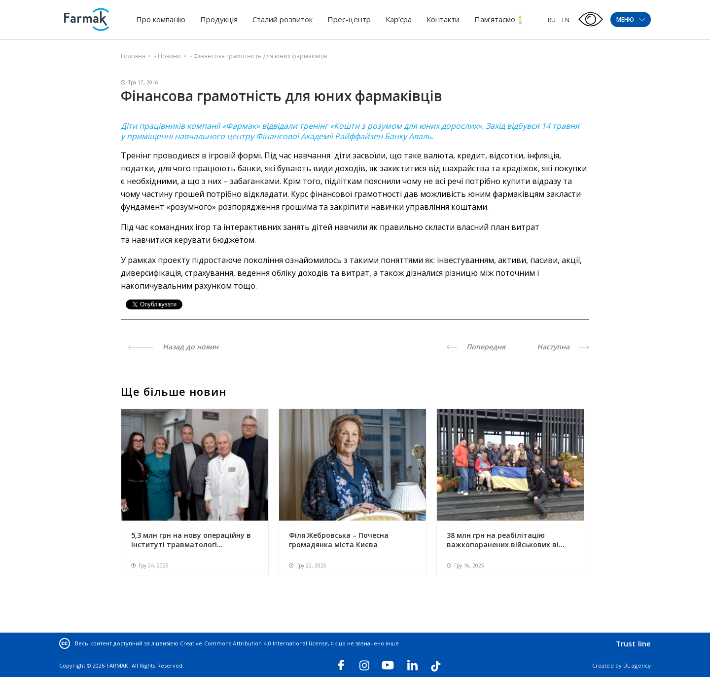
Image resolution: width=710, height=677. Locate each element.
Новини (169, 56)
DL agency (637, 665)
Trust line (633, 643)
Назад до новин (173, 346)
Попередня (476, 346)
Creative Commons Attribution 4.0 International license (254, 643)
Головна (133, 56)
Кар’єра (399, 19)
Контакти (443, 19)
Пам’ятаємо (494, 19)
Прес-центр (349, 19)
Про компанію (160, 19)
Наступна (563, 346)
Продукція (219, 19)
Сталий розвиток (282, 19)
